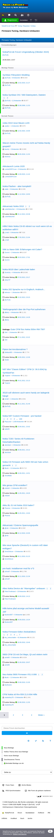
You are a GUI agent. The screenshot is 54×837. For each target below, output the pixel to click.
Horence (8, 156)
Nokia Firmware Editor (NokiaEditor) (19, 632)
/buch (22, 818)
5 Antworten (14, 189)
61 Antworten (22, 637)
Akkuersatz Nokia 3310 (13, 206)
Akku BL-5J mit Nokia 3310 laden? (18, 505)
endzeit (7, 488)
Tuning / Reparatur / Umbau (27, 26)
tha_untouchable (10, 637)
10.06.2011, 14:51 (24, 473)
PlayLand (8, 421)
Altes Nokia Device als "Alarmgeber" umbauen (24, 588)
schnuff (7, 571)
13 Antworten (20, 209)
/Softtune (41, 813)
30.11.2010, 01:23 (24, 556)
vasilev (7, 126)
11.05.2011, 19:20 (24, 493)
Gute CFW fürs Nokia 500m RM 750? (28, 329)
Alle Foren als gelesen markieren (38, 791)
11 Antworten (16, 100)
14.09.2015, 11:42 (24, 174)
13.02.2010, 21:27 (24, 83)
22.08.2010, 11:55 (24, 702)
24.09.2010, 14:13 (24, 596)
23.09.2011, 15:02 (24, 426)
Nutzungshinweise (30, 807)
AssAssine (8, 685)
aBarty (7, 312)
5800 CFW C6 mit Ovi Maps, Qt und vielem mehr (25, 654)
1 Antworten (15, 126)
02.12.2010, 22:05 (24, 533)
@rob (6, 528)
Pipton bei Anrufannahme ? (15, 349)
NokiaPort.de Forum (8, 26)
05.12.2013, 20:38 (24, 214)
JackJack (8, 445)
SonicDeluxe (9, 551)
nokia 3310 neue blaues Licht (16, 123)
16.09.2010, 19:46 (24, 642)
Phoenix (7, 508)
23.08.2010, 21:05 (24, 682)
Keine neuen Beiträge (11, 755)
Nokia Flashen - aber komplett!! (17, 186)
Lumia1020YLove (11, 169)
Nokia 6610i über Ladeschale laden (19, 269)
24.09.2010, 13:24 (24, 619)
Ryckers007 (9, 614)
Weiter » (41, 715)
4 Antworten (16, 272)
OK (50, 831)
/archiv (30, 818)
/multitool (14, 818)
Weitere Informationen (20, 834)
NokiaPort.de (8, 813)
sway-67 (7, 280)
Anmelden (24, 20)
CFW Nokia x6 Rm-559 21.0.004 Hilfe (20, 694)
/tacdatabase (29, 813)
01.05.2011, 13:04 (24, 513)
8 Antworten (16, 78)
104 (20, 419)
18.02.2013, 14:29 (24, 317)
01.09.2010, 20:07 (24, 662)
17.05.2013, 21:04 (24, 237)
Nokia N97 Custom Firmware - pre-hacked (22, 416)
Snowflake (8, 475)
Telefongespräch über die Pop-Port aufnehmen (24, 309)
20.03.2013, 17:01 (24, 257)
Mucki (7, 468)
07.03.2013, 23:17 (24, 277)
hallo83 (7, 429)
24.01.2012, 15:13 (24, 380)
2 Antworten (15, 252)
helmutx (7, 292)
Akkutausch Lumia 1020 (14, 166)
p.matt (7, 232)
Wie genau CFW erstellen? (15, 485)
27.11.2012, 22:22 (24, 337)
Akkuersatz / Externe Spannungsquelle (20, 525)
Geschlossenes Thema (12, 759)
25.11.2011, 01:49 (24, 404)
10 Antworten (21, 591)
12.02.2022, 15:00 (24, 131)
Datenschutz (19, 807)
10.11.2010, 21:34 (24, 576)
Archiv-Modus (25, 785)
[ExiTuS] (5, 55)
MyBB (19, 804)
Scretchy (8, 272)
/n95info (4, 818)
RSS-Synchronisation (11, 791)
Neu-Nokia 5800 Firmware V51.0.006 (20, 674)
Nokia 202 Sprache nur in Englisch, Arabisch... (24, 289)
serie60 (7, 657)
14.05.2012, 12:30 (24, 357)
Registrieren (10, 20)
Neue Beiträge (9, 748)
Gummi (7, 252)
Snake (7, 360)
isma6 (7, 399)
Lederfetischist (10, 209)
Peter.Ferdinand (10, 591)
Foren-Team (8, 785)
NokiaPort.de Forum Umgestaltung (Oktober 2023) (26, 52)
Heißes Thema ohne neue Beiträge (16, 751)
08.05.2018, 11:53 (24, 154)
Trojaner (7, 375)
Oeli (6, 332)
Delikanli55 (8, 352)
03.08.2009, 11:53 (24, 105)
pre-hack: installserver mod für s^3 (18, 568)
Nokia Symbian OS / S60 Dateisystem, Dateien (24, 95)
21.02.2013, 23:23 (24, 297)
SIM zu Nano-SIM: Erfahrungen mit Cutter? (22, 249)
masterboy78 (9, 697)
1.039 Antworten (18, 421)
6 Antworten (16, 508)
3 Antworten (15, 149)
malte (6, 189)
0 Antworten (15, 232)
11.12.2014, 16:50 (24, 194)
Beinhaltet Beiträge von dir (14, 763)
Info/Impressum (8, 807)
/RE (49, 813)
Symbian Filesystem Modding (16, 75)
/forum (20, 813)
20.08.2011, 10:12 (24, 450)
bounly (7, 149)
